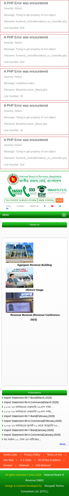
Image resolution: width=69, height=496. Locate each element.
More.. (63, 444)
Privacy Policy (32, 454)
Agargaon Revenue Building (34, 265)
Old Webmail (43, 465)
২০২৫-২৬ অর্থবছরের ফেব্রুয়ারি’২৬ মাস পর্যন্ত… (28, 406)
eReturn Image (34, 289)
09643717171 (57, 190)
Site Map (8, 460)
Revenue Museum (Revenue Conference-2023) (35, 317)
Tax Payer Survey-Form (20, 200)
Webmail (34, 206)
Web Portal (46, 200)
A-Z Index (25, 460)
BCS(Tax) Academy (49, 460)
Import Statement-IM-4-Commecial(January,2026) (32, 434)
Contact (20, 206)
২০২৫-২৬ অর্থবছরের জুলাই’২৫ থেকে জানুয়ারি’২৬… (32, 425)
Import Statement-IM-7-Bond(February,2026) (29, 416)
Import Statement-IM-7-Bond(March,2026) (28, 397)
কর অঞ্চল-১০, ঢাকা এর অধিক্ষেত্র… (22, 439)
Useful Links (10, 454)
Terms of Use (54, 454)
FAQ (8, 206)
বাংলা (59, 200)
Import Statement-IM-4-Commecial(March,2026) (31, 402)
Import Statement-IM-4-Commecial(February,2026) (33, 420)
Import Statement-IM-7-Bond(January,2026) (29, 430)
